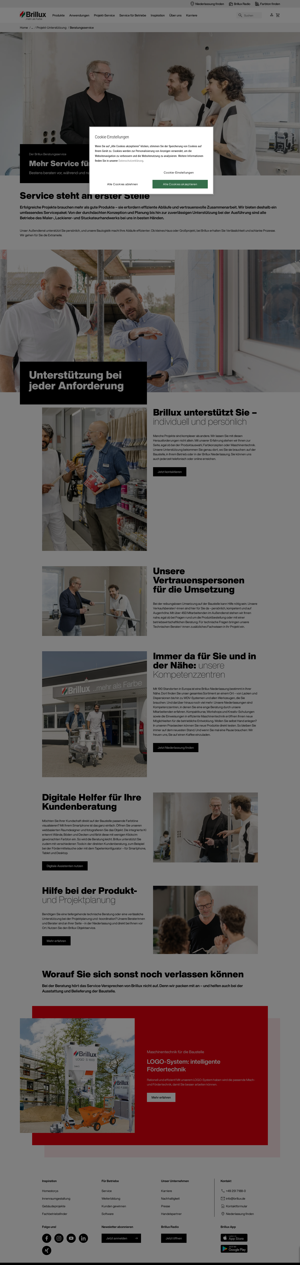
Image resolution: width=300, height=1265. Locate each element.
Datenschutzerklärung (131, 160)
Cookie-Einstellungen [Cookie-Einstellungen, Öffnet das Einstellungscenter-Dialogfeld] (179, 172)
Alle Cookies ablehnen (122, 184)
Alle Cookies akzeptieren (180, 184)
